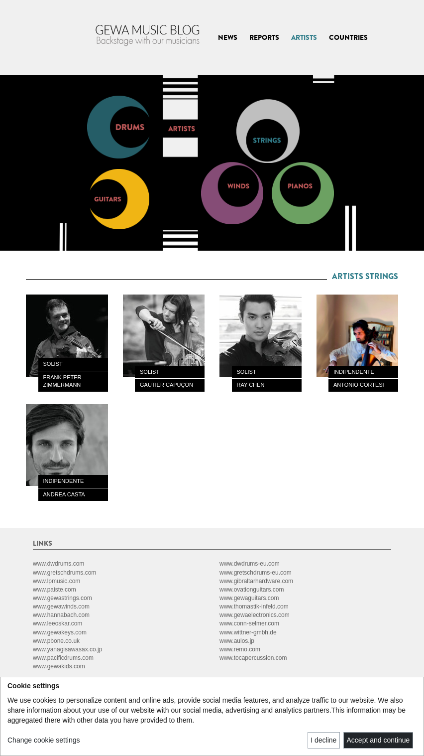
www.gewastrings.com (62, 598)
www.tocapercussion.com (253, 657)
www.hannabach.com (61, 614)
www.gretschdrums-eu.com (255, 572)
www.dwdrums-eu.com (249, 563)
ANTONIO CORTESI (358, 385)
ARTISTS (304, 37)
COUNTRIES (348, 37)
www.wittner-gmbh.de (248, 632)
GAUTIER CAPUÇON (166, 385)
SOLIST (53, 364)
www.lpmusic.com (56, 581)
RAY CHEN (251, 385)
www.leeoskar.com (57, 623)
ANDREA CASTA (64, 494)
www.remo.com (239, 649)
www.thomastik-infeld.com (254, 606)
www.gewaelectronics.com (254, 614)
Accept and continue (378, 740)
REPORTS (264, 37)
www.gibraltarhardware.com (256, 581)
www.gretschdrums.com (64, 572)
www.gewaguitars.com (249, 598)
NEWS (227, 37)
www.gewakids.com (59, 666)
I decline (323, 740)
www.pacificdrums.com (63, 657)
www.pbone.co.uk (56, 640)
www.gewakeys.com (60, 632)
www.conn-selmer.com (249, 623)
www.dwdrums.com (58, 563)
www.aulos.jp (236, 640)
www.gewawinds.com (61, 606)
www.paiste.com (54, 589)
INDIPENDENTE (353, 372)
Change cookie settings (43, 740)
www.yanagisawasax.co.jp (67, 649)
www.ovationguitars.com (251, 589)
